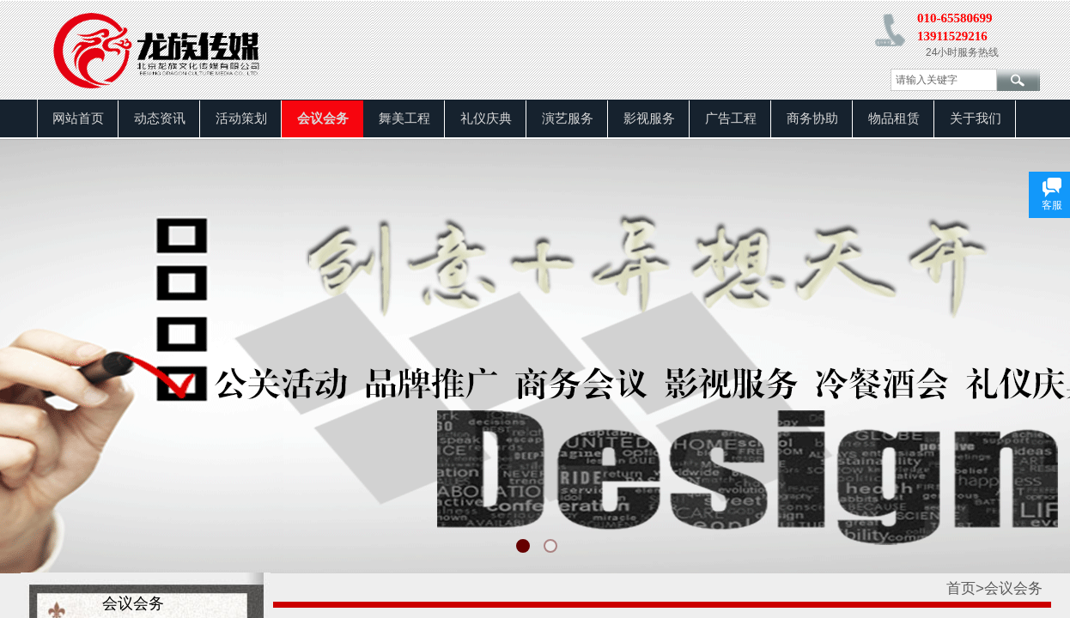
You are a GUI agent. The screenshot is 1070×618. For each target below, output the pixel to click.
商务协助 (812, 118)
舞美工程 (404, 118)
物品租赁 (894, 118)
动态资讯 (159, 118)
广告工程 (731, 118)
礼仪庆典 (486, 118)
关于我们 (975, 118)
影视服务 (649, 118)
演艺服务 (567, 118)
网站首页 (78, 118)
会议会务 (323, 118)
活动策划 (241, 118)
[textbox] (944, 80)
